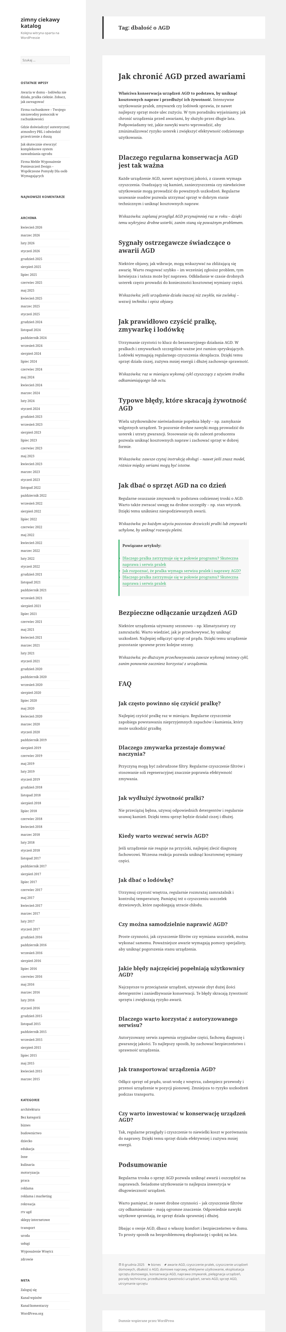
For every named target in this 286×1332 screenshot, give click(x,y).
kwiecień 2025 (31, 298)
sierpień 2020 (31, 692)
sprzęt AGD (228, 1279)
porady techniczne (132, 1279)
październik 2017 (34, 866)
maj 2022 (27, 535)
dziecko (26, 1141)
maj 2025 (27, 290)
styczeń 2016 (30, 1008)
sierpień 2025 (31, 267)
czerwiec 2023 (31, 448)
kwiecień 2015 (31, 1071)
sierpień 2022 (31, 511)
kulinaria (28, 1164)
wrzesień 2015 (31, 1039)
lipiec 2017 (29, 882)
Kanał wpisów (31, 1298)
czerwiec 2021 (31, 621)
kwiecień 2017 (31, 905)
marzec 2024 (30, 393)
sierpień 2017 (31, 874)
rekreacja (28, 1204)
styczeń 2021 (30, 661)
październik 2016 (34, 945)
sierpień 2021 (31, 606)
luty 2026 (28, 243)
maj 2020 (27, 708)
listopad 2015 (31, 1024)
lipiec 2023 (29, 440)
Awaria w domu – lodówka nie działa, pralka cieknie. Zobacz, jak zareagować (43, 97)
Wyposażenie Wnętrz (37, 1251)
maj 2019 (27, 763)
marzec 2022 (30, 550)
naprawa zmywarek (192, 1274)
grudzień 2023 (31, 416)
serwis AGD (209, 1279)
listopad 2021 (31, 582)
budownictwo (31, 1133)
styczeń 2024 (30, 409)
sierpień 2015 (31, 1047)
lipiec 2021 (29, 614)
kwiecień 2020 (31, 716)
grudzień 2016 (31, 937)
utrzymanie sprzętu (133, 1283)
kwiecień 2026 (31, 227)
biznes (25, 1125)
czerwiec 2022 (31, 527)
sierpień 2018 (31, 803)
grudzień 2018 (31, 787)
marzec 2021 (30, 645)
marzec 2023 (30, 472)
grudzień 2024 (31, 322)
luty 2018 (28, 842)
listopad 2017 (31, 858)
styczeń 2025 (30, 314)
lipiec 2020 (29, 700)
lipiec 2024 (29, 361)
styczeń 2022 (30, 566)
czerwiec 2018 (31, 819)
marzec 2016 (30, 992)
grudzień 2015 (31, 1016)
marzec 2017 (30, 913)
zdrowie (27, 1259)
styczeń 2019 (30, 779)
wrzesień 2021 (31, 598)
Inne (24, 1157)
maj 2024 (27, 377)
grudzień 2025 (31, 259)
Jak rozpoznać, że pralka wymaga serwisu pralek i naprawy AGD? (181, 570)
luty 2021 (28, 653)
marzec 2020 (30, 724)
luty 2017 (28, 921)
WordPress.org (32, 1313)
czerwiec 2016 (31, 976)
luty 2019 (28, 771)
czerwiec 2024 (31, 369)
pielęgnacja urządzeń (224, 1274)
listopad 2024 (31, 330)
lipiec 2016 (29, 968)
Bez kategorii (30, 1117)
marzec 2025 (30, 306)
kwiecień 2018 (31, 827)
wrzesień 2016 (31, 953)
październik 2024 (34, 338)
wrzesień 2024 (31, 345)
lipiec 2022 (29, 519)
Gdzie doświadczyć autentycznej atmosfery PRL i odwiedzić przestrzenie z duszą (45, 132)
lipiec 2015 (29, 1055)
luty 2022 (28, 558)
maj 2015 (27, 1063)
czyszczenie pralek (200, 1264)
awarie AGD (176, 1264)
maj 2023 (27, 456)
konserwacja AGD (163, 1274)
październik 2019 (34, 740)
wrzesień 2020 (31, 685)
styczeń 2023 (30, 480)
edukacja (27, 1149)
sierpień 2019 (31, 748)
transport (28, 1228)
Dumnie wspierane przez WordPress (146, 1321)
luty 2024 (28, 401)
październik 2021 (34, 590)
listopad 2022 (31, 487)
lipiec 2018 (29, 811)
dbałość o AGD (147, 1269)
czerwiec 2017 (31, 890)
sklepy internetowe (35, 1220)
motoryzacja (30, 1172)
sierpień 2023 (31, 432)
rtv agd (26, 1212)
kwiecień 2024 (31, 385)
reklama (27, 1188)
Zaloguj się (29, 1290)
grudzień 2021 (31, 574)
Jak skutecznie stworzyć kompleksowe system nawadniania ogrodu (39, 149)
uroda (25, 1235)
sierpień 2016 (31, 961)
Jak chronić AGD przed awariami (182, 76)
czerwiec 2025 (31, 282)
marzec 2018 (30, 834)
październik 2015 (34, 1032)
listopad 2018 (31, 795)
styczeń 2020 (30, 732)
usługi (25, 1243)
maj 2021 (27, 629)
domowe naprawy (173, 1269)
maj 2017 (27, 897)
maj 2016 (27, 984)
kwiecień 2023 (31, 464)
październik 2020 (34, 677)
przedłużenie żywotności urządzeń (173, 1279)
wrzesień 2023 (31, 424)
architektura (30, 1109)
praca (25, 1180)
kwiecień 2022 (31, 543)
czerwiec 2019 (31, 756)
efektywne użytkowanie (206, 1269)
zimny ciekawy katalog (40, 22)
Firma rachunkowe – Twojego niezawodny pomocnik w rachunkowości (43, 114)
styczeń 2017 (30, 929)
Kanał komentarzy (34, 1305)
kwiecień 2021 (31, 637)
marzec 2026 (30, 235)
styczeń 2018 (30, 850)
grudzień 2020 (31, 669)
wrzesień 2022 (31, 503)
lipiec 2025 (29, 274)
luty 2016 (28, 1000)
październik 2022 (34, 495)
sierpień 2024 (31, 353)
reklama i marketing (36, 1196)
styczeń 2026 (30, 251)
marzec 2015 (30, 1079)
